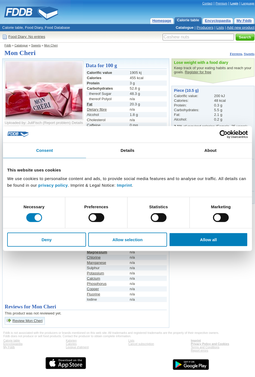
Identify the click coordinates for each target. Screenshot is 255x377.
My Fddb (244, 21)
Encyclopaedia (218, 21)
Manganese (96, 263)
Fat (89, 104)
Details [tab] (127, 150)
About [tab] (210, 150)
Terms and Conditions (205, 347)
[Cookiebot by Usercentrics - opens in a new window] (223, 134)
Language (247, 3)
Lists (220, 27)
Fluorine (93, 294)
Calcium (93, 278)
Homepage (161, 21)
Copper (93, 289)
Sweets (36, 45)
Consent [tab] (44, 150)
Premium (221, 3)
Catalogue (184, 27)
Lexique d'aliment (77, 347)
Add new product (240, 27)
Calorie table (188, 20)
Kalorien (71, 340)
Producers (205, 27)
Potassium (95, 273)
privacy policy (53, 185)
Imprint (124, 185)
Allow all (208, 239)
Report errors (199, 350)
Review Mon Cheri (27, 321)
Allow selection (127, 239)
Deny (46, 239)
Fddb (7, 45)
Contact (207, 3)
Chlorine (94, 257)
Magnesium (97, 252)
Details (77, 123)
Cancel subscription (141, 343)
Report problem (56, 123)
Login (234, 3)
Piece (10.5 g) (186, 90)
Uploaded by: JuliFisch (23, 123)
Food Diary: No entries (26, 37)
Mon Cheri (51, 45)
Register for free (198, 72)
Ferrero (236, 54)
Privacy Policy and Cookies (210, 343)
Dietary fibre (97, 109)
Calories (71, 343)
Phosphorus (96, 284)
